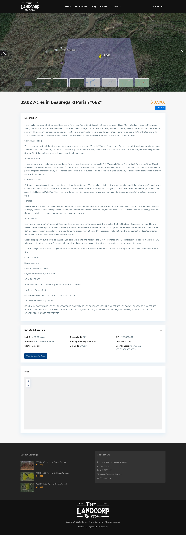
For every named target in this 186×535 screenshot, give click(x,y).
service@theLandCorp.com (111, 474)
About (103, 6)
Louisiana (35, 345)
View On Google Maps (35, 356)
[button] (4, 52)
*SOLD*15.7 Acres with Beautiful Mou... (52, 473)
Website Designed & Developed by (93, 527)
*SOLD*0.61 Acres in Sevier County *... (52, 462)
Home (68, 6)
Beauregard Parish (87, 341)
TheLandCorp (105, 478)
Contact (116, 6)
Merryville (125, 341)
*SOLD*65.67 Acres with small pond (51, 484)
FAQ (94, 6)
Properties (81, 6)
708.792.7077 (106, 466)
